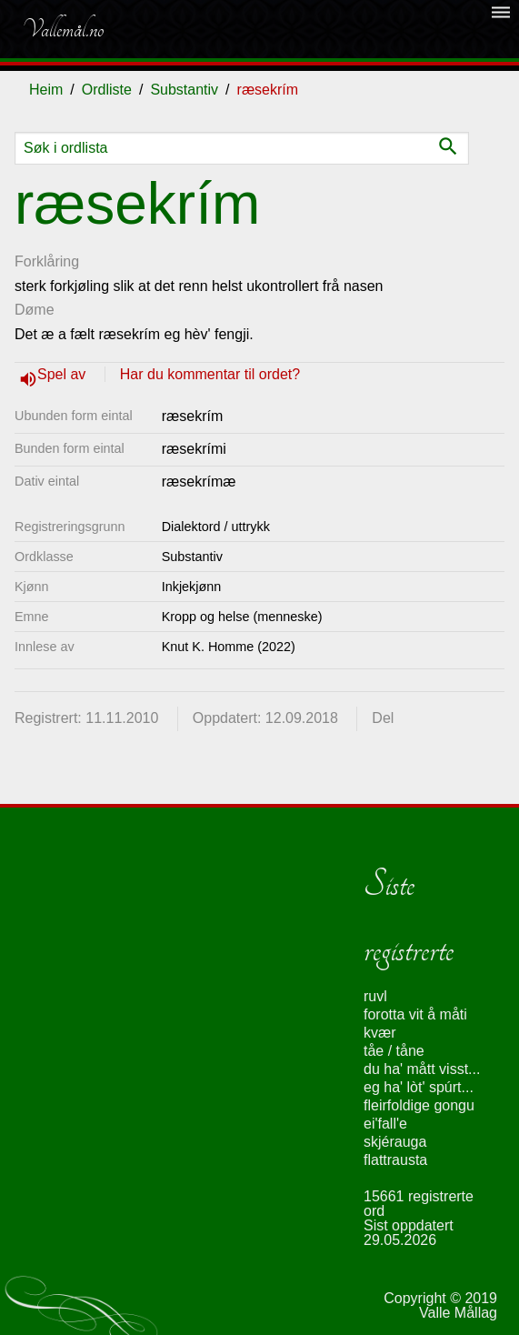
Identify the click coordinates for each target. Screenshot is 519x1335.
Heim (46, 89)
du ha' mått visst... (422, 1069)
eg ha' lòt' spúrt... (419, 1087)
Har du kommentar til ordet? (210, 374)
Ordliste (107, 89)
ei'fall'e (385, 1123)
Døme (35, 309)
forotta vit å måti (415, 1014)
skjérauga (395, 1141)
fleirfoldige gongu (419, 1105)
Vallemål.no (63, 29)
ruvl (375, 996)
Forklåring (47, 261)
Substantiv (184, 89)
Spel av (63, 374)
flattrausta (395, 1160)
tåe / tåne (394, 1051)
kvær (380, 1032)
